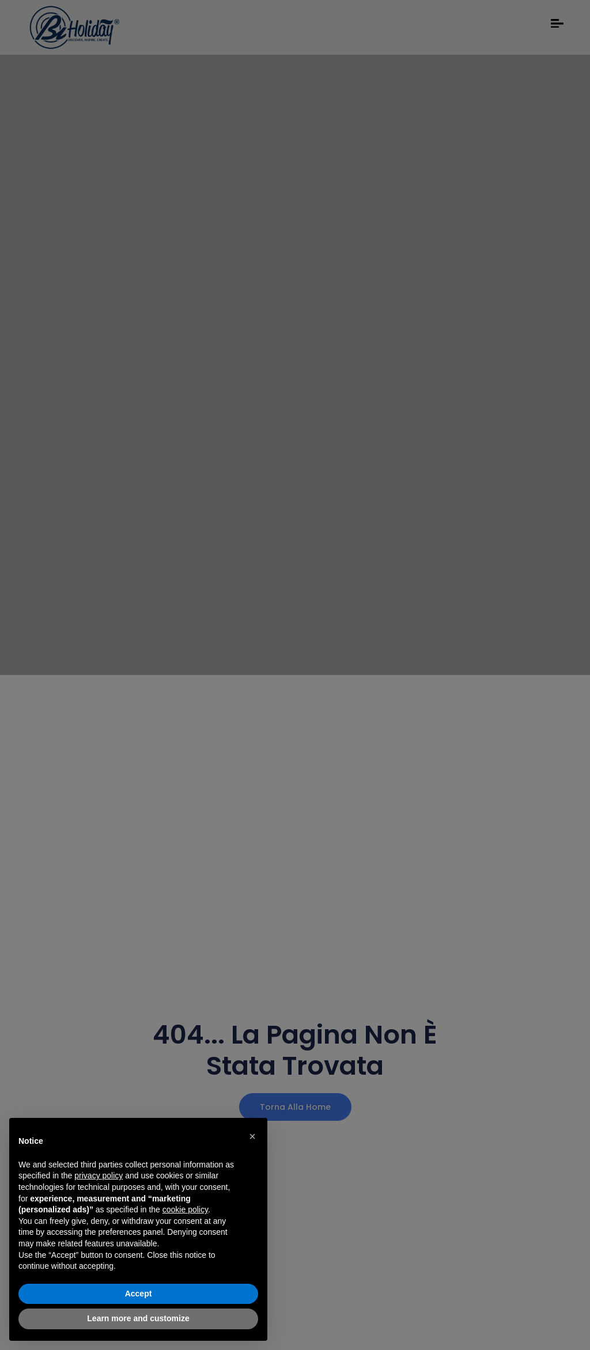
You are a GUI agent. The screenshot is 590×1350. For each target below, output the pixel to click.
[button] (252, 1136)
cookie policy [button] (185, 1209)
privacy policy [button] (98, 1175)
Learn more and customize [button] (138, 1318)
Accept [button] (138, 1293)
